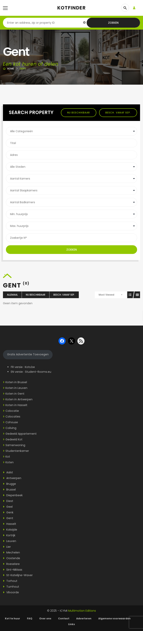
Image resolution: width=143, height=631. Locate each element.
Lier (7, 547)
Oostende (11, 558)
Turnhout (11, 587)
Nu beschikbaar (78, 112)
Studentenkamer (17, 451)
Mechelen (11, 552)
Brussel (9, 490)
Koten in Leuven (16, 388)
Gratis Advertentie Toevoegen (28, 354)
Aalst (8, 472)
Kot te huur (12, 618)
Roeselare (11, 564)
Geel (8, 507)
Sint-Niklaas (12, 570)
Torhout (10, 581)
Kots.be (30, 367)
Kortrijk (9, 535)
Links (71, 624)
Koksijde (10, 530)
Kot (8, 457)
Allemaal (12, 294)
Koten (10, 462)
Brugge (9, 484)
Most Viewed (106, 294)
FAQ (29, 618)
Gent (8, 518)
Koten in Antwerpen (19, 399)
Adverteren (83, 618)
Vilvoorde (11, 592)
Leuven (9, 541)
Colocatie (12, 411)
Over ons (45, 618)
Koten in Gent (15, 394)
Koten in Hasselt (16, 405)
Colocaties (13, 416)
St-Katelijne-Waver (18, 575)
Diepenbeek (13, 495)
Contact (63, 618)
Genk (8, 512)
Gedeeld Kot (14, 439)
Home (10, 68)
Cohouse (12, 422)
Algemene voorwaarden (114, 618)
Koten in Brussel (16, 382)
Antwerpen (12, 478)
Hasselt (9, 524)
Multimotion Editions (82, 611)
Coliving (11, 428)
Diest (8, 501)
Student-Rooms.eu (38, 372)
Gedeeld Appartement (21, 434)
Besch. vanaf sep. (118, 112)
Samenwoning (15, 445)
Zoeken (113, 23)
